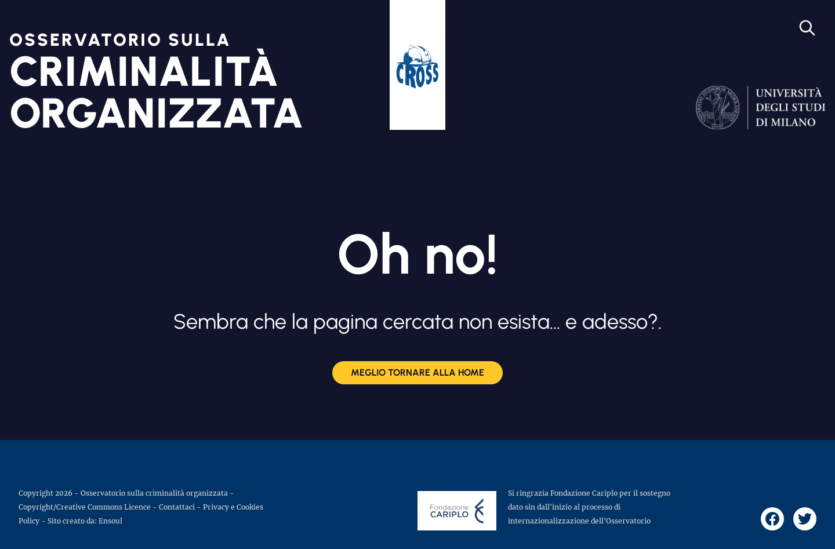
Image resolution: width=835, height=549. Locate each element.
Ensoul (110, 521)
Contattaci (177, 507)
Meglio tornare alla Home (417, 372)
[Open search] (807, 28)
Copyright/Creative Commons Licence (85, 507)
